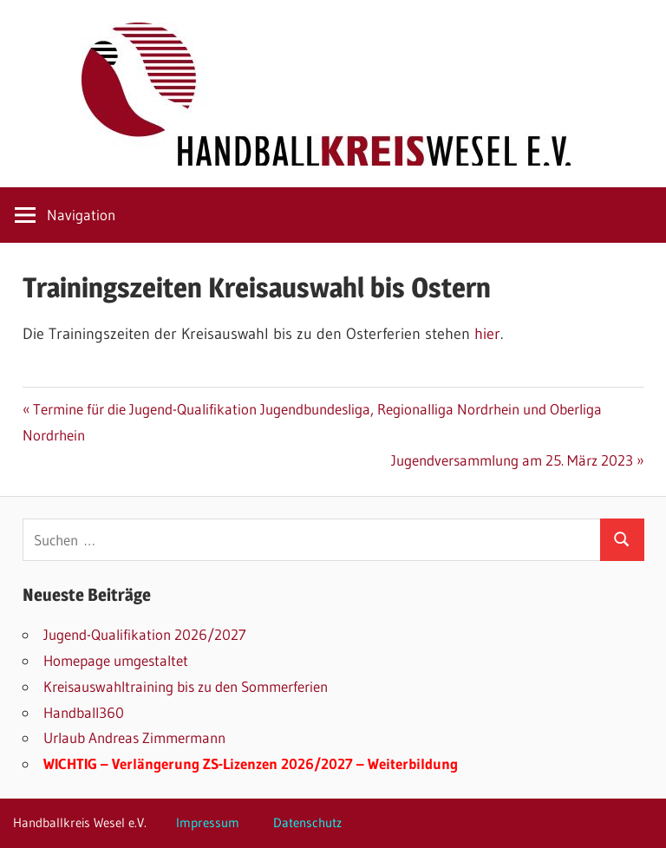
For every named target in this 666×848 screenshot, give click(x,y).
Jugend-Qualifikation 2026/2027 (144, 634)
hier (487, 333)
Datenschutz (307, 822)
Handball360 (83, 712)
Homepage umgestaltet (115, 660)
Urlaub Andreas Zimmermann (134, 737)
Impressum (207, 822)
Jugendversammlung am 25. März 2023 (512, 460)
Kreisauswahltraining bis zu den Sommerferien (185, 686)
